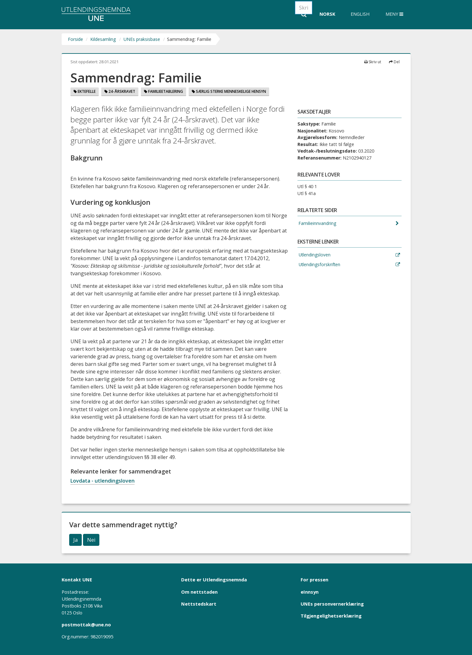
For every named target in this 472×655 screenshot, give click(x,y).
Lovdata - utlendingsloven (102, 480)
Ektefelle (85, 91)
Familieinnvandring (317, 224)
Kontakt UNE (77, 579)
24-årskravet (119, 91)
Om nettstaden (199, 592)
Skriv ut (372, 61)
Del (394, 61)
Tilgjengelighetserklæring (331, 616)
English (360, 14)
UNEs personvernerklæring (332, 604)
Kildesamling (103, 39)
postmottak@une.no (86, 624)
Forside (75, 39)
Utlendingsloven (314, 256)
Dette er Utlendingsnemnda (214, 579)
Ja (75, 539)
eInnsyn (310, 592)
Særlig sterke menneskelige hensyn (229, 91)
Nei (91, 539)
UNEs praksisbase (142, 39)
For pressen (314, 579)
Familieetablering (163, 91)
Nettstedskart (198, 604)
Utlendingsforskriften (319, 265)
